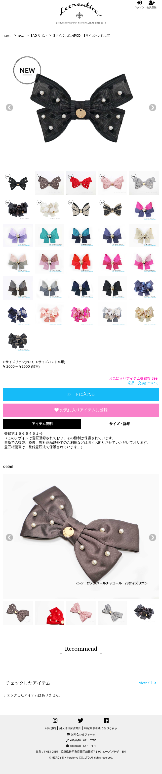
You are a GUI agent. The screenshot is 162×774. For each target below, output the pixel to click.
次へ (151, 106)
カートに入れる (81, 394)
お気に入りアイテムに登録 (81, 410)
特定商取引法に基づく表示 (100, 728)
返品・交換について (143, 383)
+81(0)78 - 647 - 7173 (81, 745)
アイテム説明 (42, 424)
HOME (6, 36)
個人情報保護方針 (70, 728)
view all (147, 683)
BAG (21, 36)
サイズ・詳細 (119, 424)
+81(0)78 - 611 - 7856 (81, 740)
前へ (8, 106)
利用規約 (50, 728)
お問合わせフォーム (81, 734)
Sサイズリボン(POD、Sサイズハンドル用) (81, 35)
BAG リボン (39, 35)
